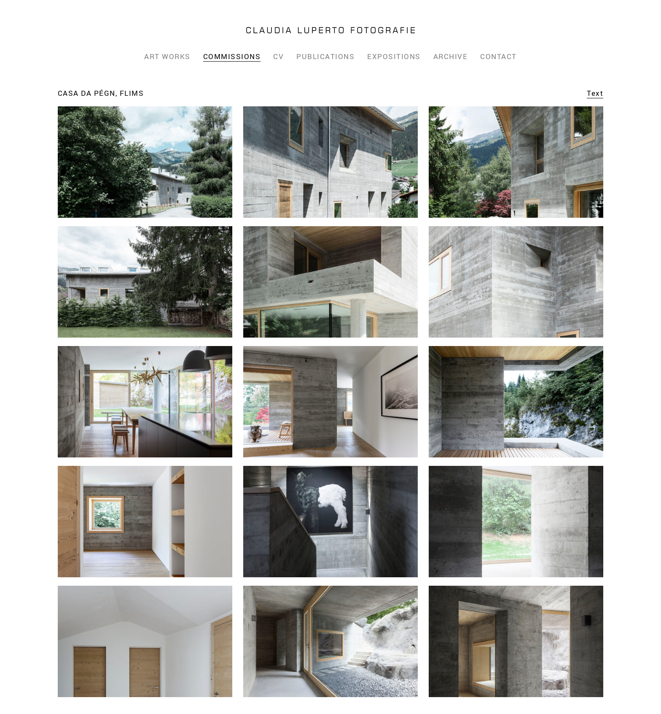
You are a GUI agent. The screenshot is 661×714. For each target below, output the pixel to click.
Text (595, 93)
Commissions (232, 56)
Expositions (394, 56)
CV (278, 56)
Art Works (167, 56)
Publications (325, 56)
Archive (450, 56)
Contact (498, 56)
